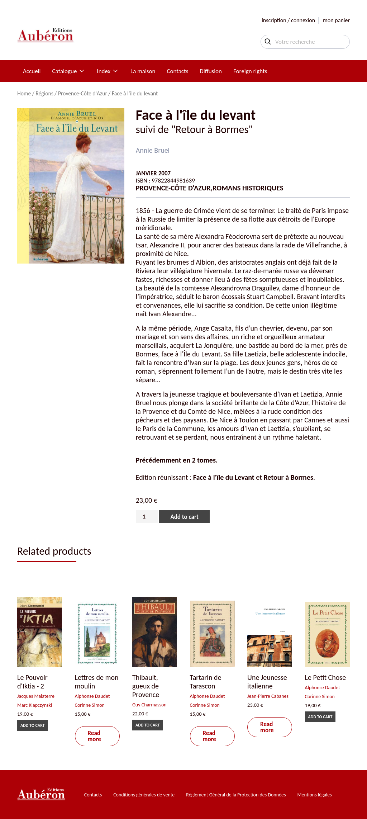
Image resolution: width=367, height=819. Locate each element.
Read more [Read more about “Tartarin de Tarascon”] (209, 736)
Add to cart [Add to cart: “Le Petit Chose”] (320, 716)
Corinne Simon (90, 705)
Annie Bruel (153, 150)
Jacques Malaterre (35, 696)
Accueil (31, 71)
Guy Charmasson (149, 705)
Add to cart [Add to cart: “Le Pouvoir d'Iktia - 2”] (32, 725)
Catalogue (68, 71)
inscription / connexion (288, 20)
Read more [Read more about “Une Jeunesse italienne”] (266, 727)
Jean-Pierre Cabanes (268, 696)
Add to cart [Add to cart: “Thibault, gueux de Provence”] (147, 725)
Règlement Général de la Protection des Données (236, 795)
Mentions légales (314, 795)
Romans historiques (248, 188)
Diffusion (211, 71)
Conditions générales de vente (144, 795)
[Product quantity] (147, 516)
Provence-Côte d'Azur (82, 93)
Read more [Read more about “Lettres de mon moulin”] (94, 736)
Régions (44, 93)
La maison (142, 71)
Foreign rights (250, 71)
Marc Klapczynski (34, 705)
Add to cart (184, 517)
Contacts (177, 71)
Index (108, 71)
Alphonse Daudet (92, 696)
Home (24, 93)
